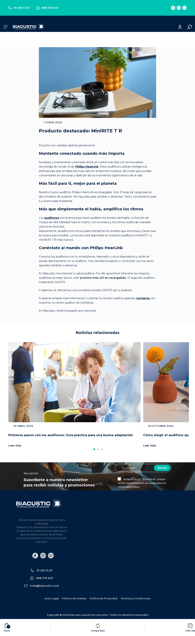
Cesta (6, 627)
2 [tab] (98, 449)
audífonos (51, 218)
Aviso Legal (52, 598)
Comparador (98, 627)
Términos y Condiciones (135, 598)
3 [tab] (102, 449)
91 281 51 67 (19, 8)
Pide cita (190, 627)
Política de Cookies (74, 598)
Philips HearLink (86, 166)
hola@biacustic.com (44, 585)
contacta (142, 298)
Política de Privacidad (103, 598)
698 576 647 (47, 8)
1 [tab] (94, 449)
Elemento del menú (173, 8)
